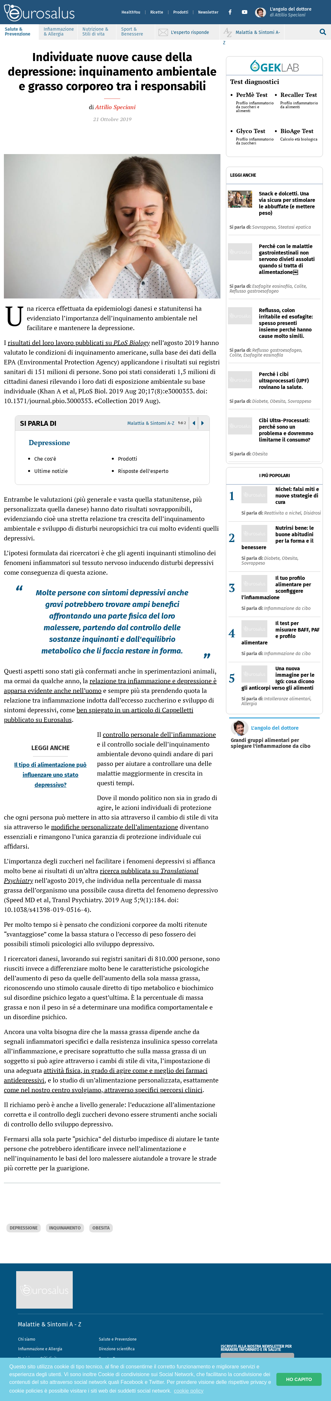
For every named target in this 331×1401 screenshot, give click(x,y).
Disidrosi (312, 513)
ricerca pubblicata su (101, 875)
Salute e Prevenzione (118, 1339)
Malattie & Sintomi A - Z (49, 1324)
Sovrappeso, (265, 227)
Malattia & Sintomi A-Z (150, 423)
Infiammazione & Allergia (59, 31)
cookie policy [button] (189, 1391)
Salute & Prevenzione (17, 31)
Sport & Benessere (132, 31)
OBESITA (101, 1228)
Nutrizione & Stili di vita (95, 31)
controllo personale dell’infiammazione (159, 734)
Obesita (260, 454)
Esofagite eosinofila (263, 355)
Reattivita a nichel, (284, 513)
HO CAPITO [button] (299, 1379)
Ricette (156, 12)
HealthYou (131, 12)
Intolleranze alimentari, (287, 699)
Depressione (49, 442)
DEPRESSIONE (23, 1228)
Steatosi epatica (294, 227)
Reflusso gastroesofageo (254, 291)
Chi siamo (26, 1339)
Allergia (249, 703)
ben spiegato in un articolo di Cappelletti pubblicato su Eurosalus (98, 715)
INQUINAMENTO (65, 1228)
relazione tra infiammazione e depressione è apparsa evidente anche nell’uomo (110, 685)
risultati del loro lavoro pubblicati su (79, 342)
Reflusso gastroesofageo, (277, 350)
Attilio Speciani (115, 107)
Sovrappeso (299, 401)
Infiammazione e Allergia (40, 1349)
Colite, (300, 286)
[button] (233, 12)
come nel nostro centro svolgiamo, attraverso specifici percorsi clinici (103, 1089)
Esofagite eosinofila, (273, 286)
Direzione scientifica (117, 1349)
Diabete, (261, 401)
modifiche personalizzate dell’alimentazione (114, 826)
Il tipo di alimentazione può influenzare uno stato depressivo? (50, 775)
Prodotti (180, 12)
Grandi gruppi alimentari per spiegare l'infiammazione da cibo (270, 743)
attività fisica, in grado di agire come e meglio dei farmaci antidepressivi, (106, 1075)
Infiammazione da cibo (287, 608)
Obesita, (279, 401)
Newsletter (208, 12)
